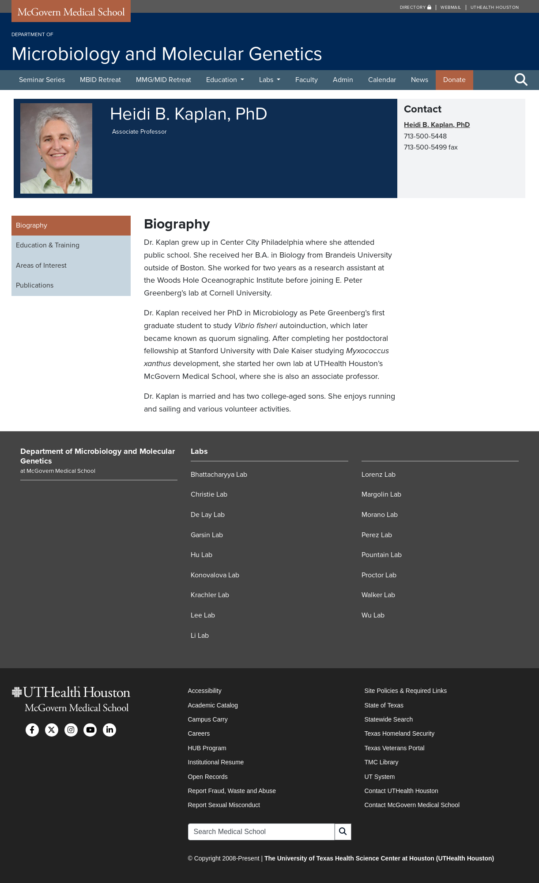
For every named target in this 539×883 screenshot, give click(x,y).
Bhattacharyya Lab (219, 474)
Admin (343, 79)
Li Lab (200, 635)
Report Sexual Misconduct (224, 804)
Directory (416, 7)
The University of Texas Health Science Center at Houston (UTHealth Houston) (379, 858)
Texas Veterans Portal (395, 748)
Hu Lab (201, 554)
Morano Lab (380, 514)
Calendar (382, 79)
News (419, 79)
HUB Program (207, 748)
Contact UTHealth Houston (401, 790)
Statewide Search (389, 719)
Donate (454, 79)
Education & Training (47, 245)
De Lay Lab (208, 514)
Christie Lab (209, 494)
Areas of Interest (41, 265)
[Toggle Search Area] (521, 80)
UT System (380, 776)
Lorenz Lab (379, 474)
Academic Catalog (213, 705)
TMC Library (382, 762)
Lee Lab (203, 615)
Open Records (208, 776)
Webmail (451, 7)
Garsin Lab (207, 535)
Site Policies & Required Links (406, 690)
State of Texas (384, 705)
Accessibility (205, 690)
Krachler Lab (210, 595)
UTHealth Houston (495, 7)
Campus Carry (208, 719)
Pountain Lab (382, 554)
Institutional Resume (216, 762)
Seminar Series (42, 79)
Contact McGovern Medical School (412, 804)
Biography (31, 225)
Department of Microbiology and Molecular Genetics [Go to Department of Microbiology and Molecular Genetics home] (97, 456)
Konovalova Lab (215, 575)
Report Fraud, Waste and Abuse (232, 790)
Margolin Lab (381, 494)
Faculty (306, 79)
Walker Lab (378, 595)
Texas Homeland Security (400, 733)
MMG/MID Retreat (163, 79)
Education (222, 79)
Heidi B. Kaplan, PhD (437, 124)
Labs (267, 79)
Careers (199, 733)
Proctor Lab (379, 575)
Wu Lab (373, 615)
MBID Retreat (100, 79)
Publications (34, 285)
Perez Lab (377, 535)
